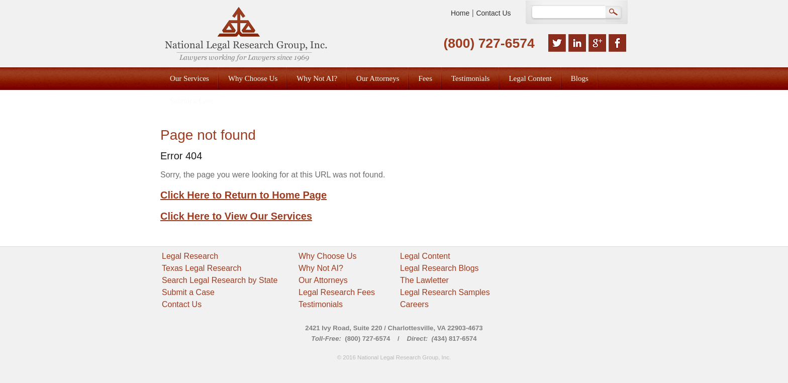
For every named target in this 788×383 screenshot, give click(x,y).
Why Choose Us (328, 256)
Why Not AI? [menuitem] (317, 78)
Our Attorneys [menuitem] (377, 78)
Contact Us (493, 13)
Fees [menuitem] (425, 78)
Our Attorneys (323, 280)
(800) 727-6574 (488, 43)
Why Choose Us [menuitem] (252, 78)
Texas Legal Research (201, 268)
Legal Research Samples (445, 292)
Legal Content (425, 256)
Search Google (614, 13)
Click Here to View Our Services (236, 216)
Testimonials (321, 304)
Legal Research (190, 256)
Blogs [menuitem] (579, 78)
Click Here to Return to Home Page (243, 195)
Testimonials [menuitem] (470, 78)
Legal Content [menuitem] (530, 78)
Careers (414, 304)
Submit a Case (188, 292)
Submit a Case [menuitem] (192, 101)
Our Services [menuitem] (189, 78)
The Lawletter (424, 280)
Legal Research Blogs (439, 268)
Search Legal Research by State (219, 280)
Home (460, 13)
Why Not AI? (321, 268)
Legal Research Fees (337, 292)
